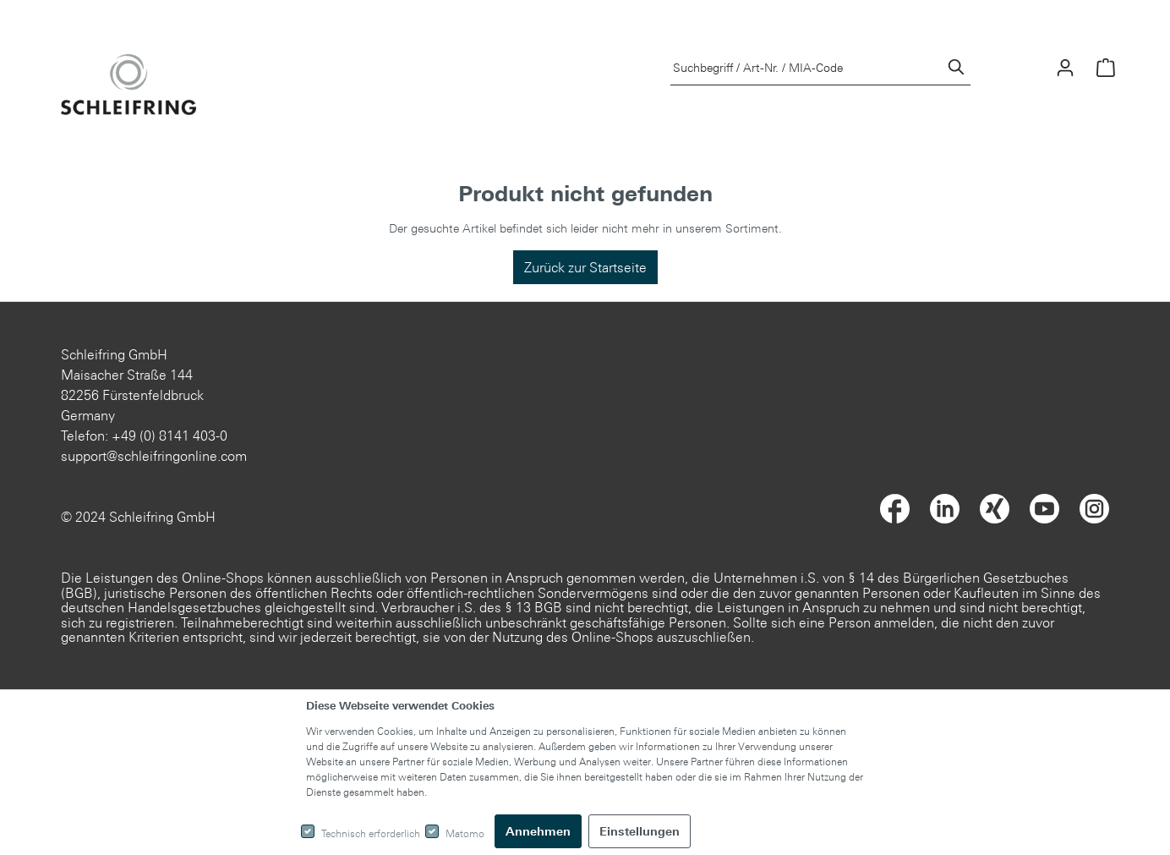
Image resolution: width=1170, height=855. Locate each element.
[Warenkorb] (1105, 68)
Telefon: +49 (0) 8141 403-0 (144, 435)
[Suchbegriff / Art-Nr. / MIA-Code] (806, 68)
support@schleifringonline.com (154, 455)
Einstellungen (639, 831)
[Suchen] (956, 68)
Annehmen (538, 831)
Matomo (465, 833)
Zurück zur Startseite (585, 267)
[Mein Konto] (1065, 68)
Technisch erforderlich (370, 833)
